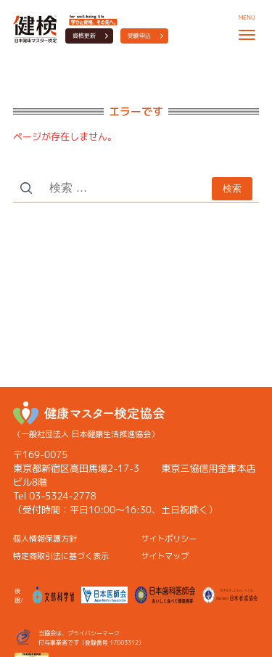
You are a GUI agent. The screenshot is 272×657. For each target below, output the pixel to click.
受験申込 (139, 35)
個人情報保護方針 (45, 538)
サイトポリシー (169, 538)
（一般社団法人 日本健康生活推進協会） (89, 420)
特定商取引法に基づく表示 (61, 556)
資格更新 (84, 35)
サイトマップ (165, 556)
